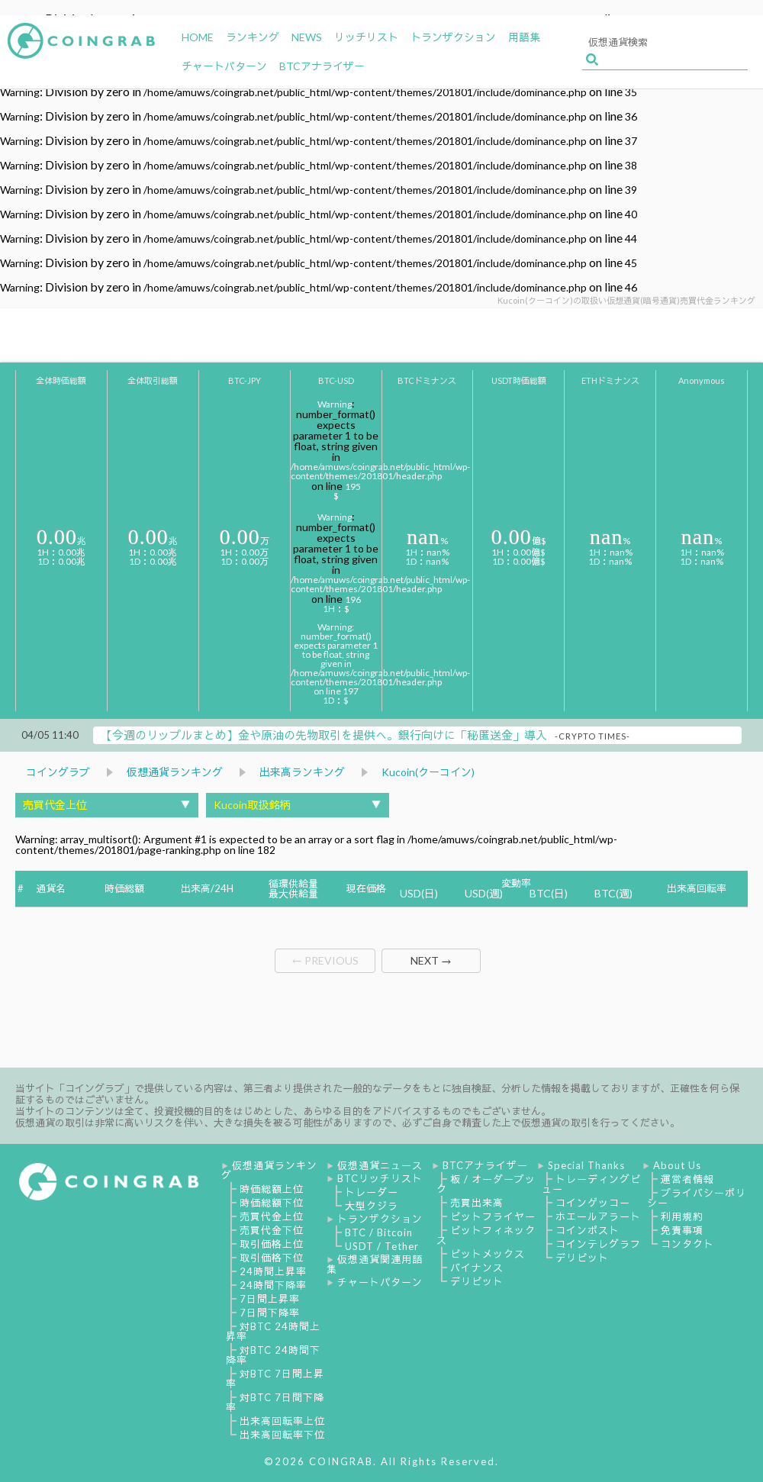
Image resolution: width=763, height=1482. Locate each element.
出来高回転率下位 (282, 1435)
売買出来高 (477, 1203)
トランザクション (380, 1219)
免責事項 (682, 1230)
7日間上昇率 (270, 1299)
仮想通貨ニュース (380, 1165)
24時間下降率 (273, 1285)
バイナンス (477, 1267)
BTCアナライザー (485, 1165)
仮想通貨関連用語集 (375, 1264)
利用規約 (682, 1216)
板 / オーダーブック (486, 1184)
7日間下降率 (270, 1312)
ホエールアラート (598, 1216)
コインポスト (587, 1230)
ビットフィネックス (486, 1235)
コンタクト (687, 1244)
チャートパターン (380, 1282)
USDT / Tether (382, 1246)
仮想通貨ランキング (175, 771)
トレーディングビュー (591, 1184)
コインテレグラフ (598, 1244)
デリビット (477, 1281)
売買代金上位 (272, 1216)
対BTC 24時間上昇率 (273, 1331)
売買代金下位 (272, 1230)
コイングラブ (58, 771)
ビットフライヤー (493, 1216)
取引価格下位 (272, 1258)
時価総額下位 (272, 1203)
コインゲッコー (592, 1203)
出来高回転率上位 (282, 1421)
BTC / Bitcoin (379, 1232)
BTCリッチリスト (380, 1178)
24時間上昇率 (273, 1271)
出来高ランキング (302, 771)
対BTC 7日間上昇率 (275, 1379)
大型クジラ (371, 1206)
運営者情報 (687, 1179)
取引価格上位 (272, 1244)
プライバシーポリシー (696, 1198)
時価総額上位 (272, 1189)
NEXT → (431, 960)
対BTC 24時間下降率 (273, 1355)
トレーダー (371, 1192)
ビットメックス (487, 1254)
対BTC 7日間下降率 (275, 1402)
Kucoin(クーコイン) (428, 771)
